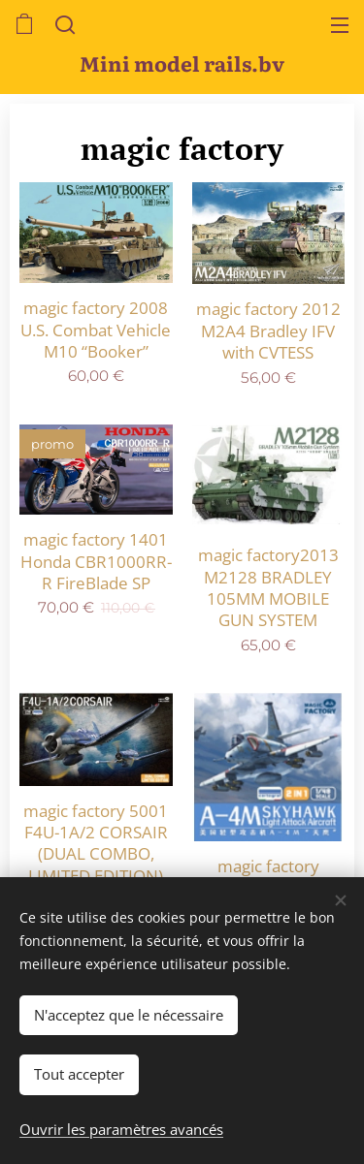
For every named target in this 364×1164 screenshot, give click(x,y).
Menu (339, 25)
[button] (63, 24)
